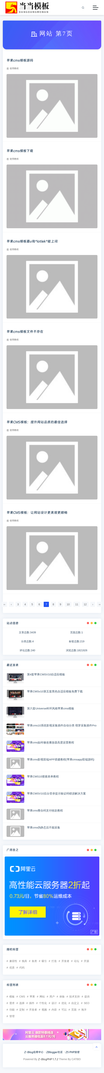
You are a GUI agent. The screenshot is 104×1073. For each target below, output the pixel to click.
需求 (12, 1003)
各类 (34, 961)
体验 (62, 996)
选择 (21, 1003)
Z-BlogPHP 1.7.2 (48, 1059)
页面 (74, 1009)
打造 (54, 961)
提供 (87, 996)
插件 (31, 1003)
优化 (64, 1003)
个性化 (43, 1003)
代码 (21, 967)
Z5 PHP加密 (73, 1052)
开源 (86, 961)
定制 (21, 1009)
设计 (54, 1003)
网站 (42, 996)
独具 (24, 961)
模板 (12, 996)
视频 (44, 1009)
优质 (12, 967)
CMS (22, 996)
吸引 (44, 961)
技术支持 (74, 996)
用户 (52, 996)
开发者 (65, 961)
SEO (86, 1003)
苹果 (32, 996)
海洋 (83, 1009)
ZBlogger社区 (54, 1052)
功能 (12, 1009)
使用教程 (13, 68)
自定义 (75, 1003)
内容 (54, 1009)
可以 (64, 1009)
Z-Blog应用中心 (34, 1052)
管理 (12, 1016)
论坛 (76, 961)
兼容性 (13, 961)
